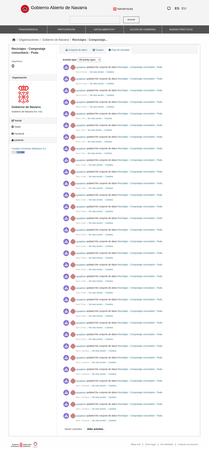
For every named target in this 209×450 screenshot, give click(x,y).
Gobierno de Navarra (55, 39)
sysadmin (81, 67)
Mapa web (136, 444)
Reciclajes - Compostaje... (90, 39)
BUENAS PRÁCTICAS (181, 29)
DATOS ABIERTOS (103, 29)
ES (177, 8)
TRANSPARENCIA (28, 29)
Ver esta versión (97, 72)
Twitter (16, 127)
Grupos (98, 50)
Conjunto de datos (76, 50)
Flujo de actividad (119, 50)
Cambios (110, 72)
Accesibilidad (166, 444)
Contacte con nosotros (188, 444)
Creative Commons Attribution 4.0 (29, 148)
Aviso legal (150, 444)
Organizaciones (29, 39)
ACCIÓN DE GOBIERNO (143, 29)
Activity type (69, 59)
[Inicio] (14, 39)
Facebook (18, 133)
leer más (38, 111)
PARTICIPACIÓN (66, 29)
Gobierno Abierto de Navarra (59, 7)
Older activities (95, 429)
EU (184, 8)
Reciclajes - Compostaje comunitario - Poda (140, 67)
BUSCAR (131, 20)
